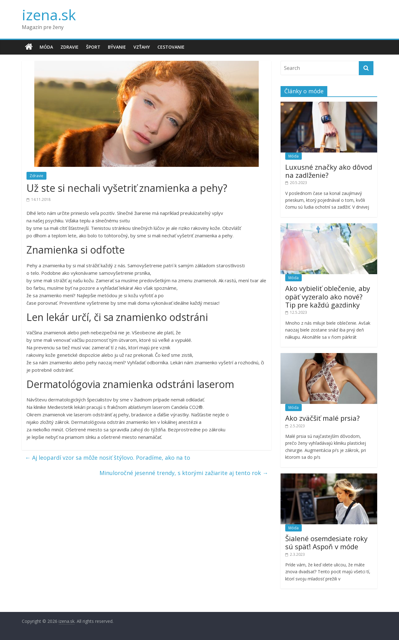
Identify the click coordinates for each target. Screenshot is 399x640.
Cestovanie (171, 47)
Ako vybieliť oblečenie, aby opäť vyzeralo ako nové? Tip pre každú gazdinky (327, 296)
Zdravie (69, 47)
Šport (93, 47)
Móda (46, 47)
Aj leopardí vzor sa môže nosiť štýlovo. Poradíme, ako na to (107, 457)
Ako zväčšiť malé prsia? (322, 418)
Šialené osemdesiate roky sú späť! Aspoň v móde (326, 542)
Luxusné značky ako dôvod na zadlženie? (328, 171)
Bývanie (117, 47)
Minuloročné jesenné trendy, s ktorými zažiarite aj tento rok (183, 473)
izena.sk (49, 14)
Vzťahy (141, 47)
